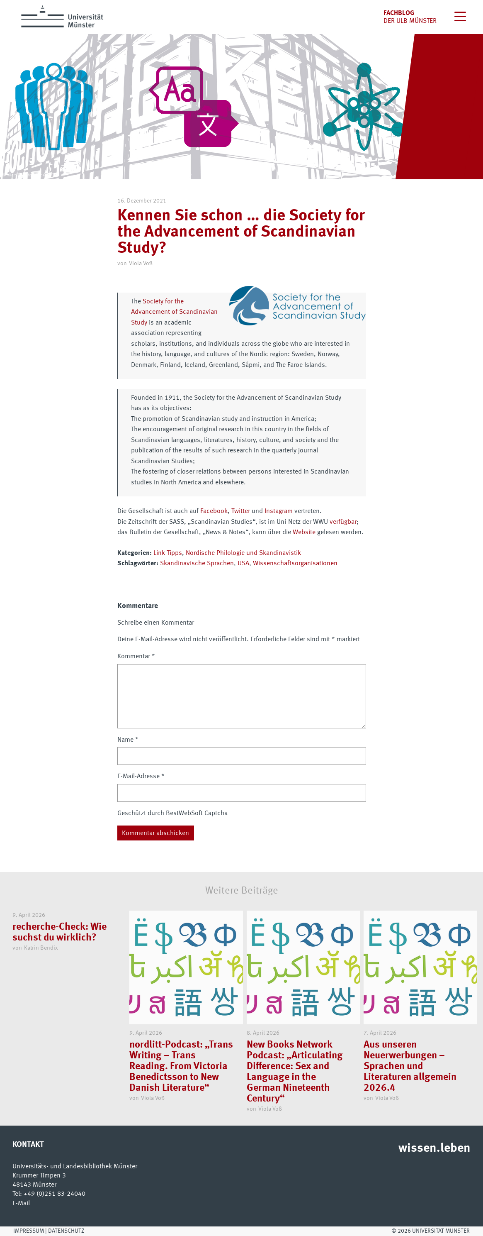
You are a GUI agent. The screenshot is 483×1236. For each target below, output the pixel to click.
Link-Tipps (167, 553)
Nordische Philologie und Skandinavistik (243, 553)
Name (127, 740)
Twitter (240, 511)
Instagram (279, 511)
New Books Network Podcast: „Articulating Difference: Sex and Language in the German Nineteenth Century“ (295, 1072)
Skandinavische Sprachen (197, 563)
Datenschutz (66, 1231)
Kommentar (136, 656)
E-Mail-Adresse (141, 776)
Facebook (214, 511)
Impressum (28, 1231)
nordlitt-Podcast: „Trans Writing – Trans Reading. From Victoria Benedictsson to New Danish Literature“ (181, 1066)
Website (304, 532)
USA (243, 563)
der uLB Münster (410, 21)
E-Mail (21, 1203)
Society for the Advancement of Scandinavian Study (174, 312)
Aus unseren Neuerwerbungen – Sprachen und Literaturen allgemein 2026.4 (410, 1066)
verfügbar (343, 522)
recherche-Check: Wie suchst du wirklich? (59, 932)
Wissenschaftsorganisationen (295, 563)
